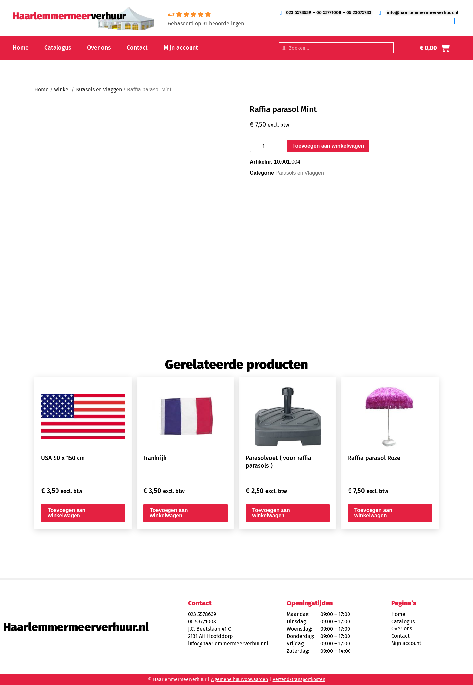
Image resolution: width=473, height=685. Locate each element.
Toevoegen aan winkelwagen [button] (66, 513)
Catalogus (57, 47)
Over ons (99, 47)
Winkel (62, 89)
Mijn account (181, 47)
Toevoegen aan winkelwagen (328, 146)
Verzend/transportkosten (299, 679)
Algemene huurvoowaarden (239, 679)
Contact (137, 47)
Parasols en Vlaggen (98, 89)
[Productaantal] (266, 146)
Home (21, 47)
